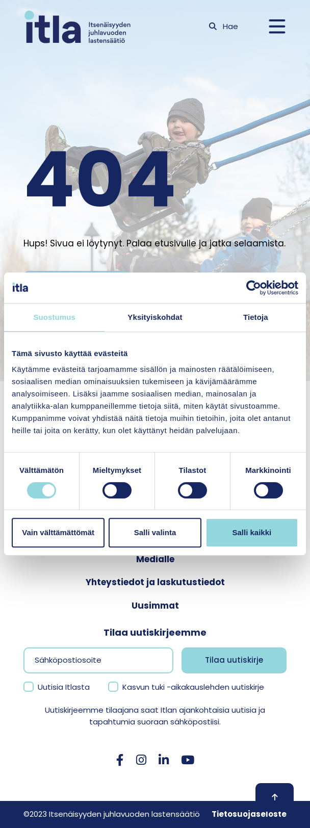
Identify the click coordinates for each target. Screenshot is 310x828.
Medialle (155, 559)
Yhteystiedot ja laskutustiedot (155, 582)
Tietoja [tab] (255, 317)
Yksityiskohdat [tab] (154, 317)
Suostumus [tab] (54, 317)
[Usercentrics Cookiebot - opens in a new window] (253, 287)
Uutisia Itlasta (64, 687)
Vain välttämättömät (58, 532)
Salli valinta (155, 532)
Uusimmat (155, 605)
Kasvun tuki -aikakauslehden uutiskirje (193, 687)
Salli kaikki (251, 532)
